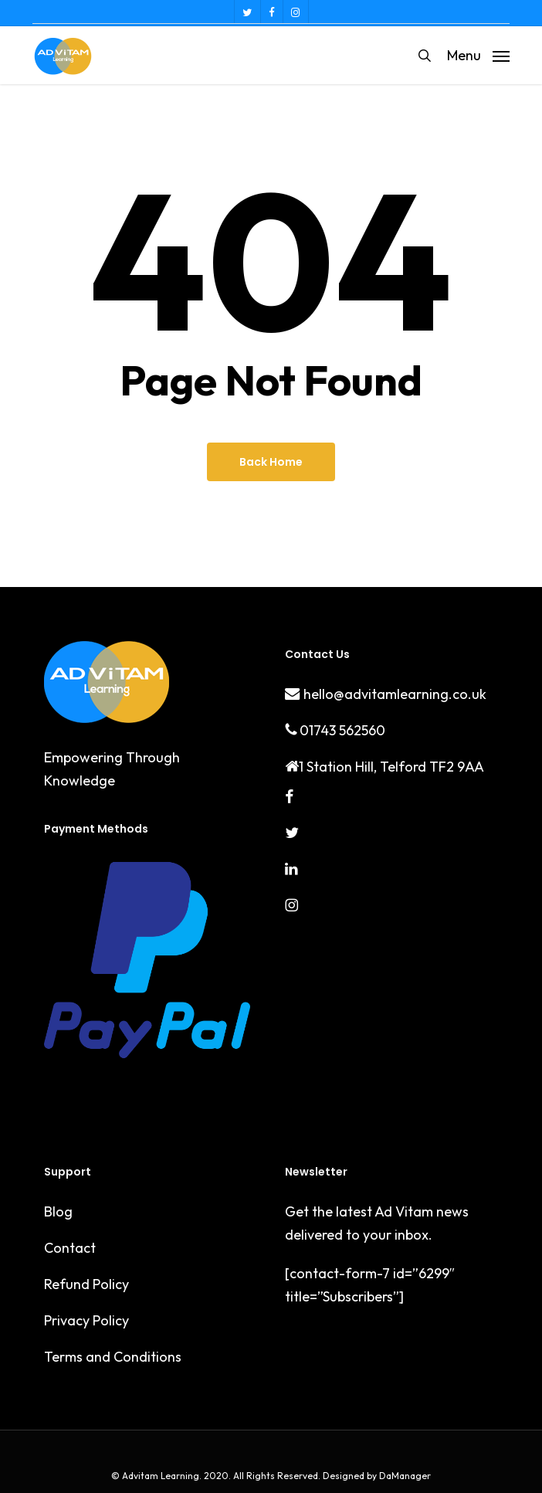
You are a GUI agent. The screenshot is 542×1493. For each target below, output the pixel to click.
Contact (70, 1248)
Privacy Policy (86, 1320)
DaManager (404, 1475)
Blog (58, 1211)
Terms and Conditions (112, 1357)
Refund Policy (86, 1284)
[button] (478, 54)
